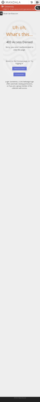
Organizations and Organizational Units (22, 9)
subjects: (6, 9)
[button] (37, 2)
